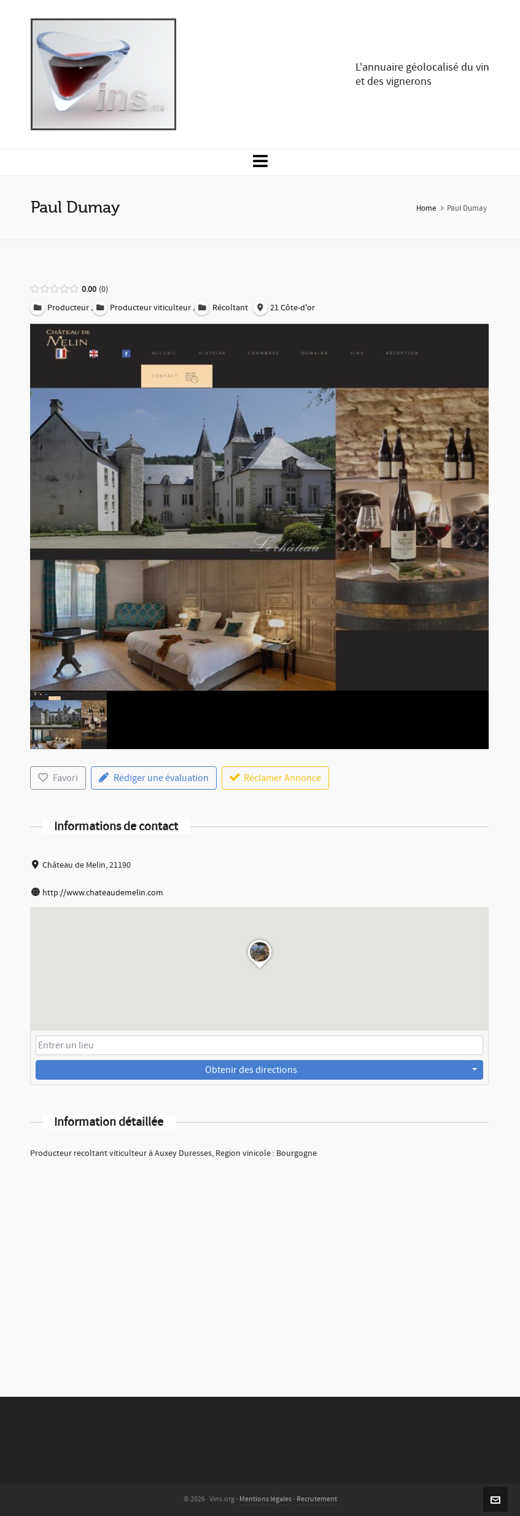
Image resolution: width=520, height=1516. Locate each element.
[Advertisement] (259, 1262)
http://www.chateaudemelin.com (102, 892)
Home (426, 208)
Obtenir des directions (251, 1070)
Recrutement (317, 1499)
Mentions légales (265, 1499)
